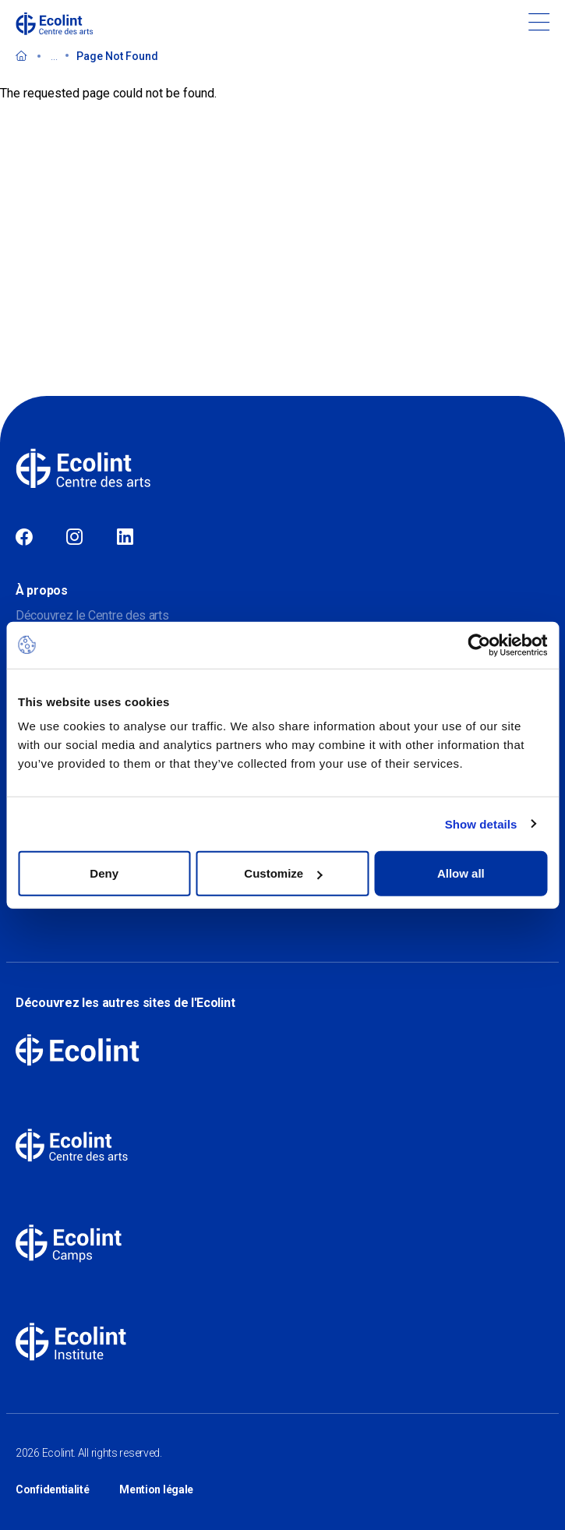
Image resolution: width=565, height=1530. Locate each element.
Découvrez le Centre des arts (92, 615)
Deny (104, 873)
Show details (481, 823)
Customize (283, 873)
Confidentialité (53, 1489)
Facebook (24, 537)
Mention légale (156, 1489)
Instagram (74, 537)
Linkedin (125, 537)
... (54, 56)
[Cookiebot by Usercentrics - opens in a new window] (479, 644)
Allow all (461, 873)
